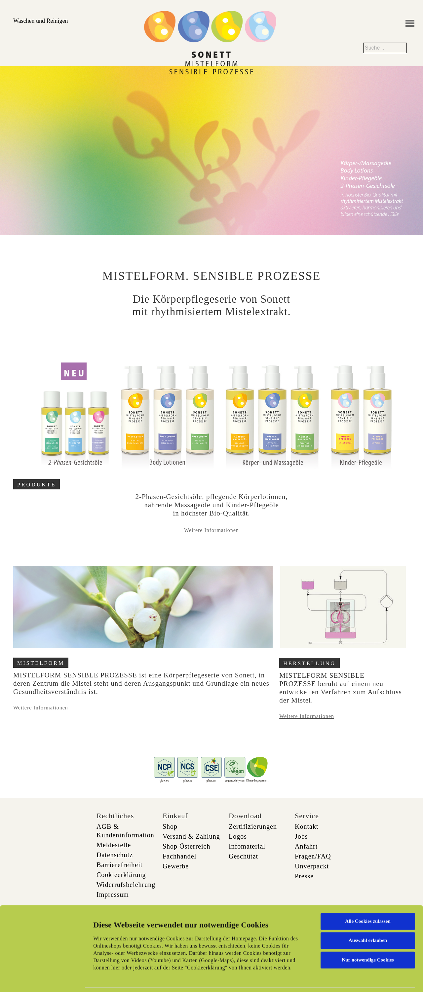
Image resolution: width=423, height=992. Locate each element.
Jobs (301, 836)
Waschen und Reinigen (40, 21)
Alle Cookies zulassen (368, 886)
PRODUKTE (36, 484)
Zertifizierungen (253, 826)
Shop (170, 826)
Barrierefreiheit (119, 864)
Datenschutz (114, 854)
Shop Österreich (186, 846)
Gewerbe (176, 866)
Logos (238, 836)
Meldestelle (113, 845)
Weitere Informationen (211, 530)
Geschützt (243, 856)
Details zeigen (341, 979)
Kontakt (306, 826)
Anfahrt (306, 846)
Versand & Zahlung (191, 836)
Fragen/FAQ (313, 856)
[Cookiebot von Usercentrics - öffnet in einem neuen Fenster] (43, 979)
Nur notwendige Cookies (368, 925)
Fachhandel (179, 856)
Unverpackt (312, 866)
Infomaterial (247, 846)
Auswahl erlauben (368, 905)
